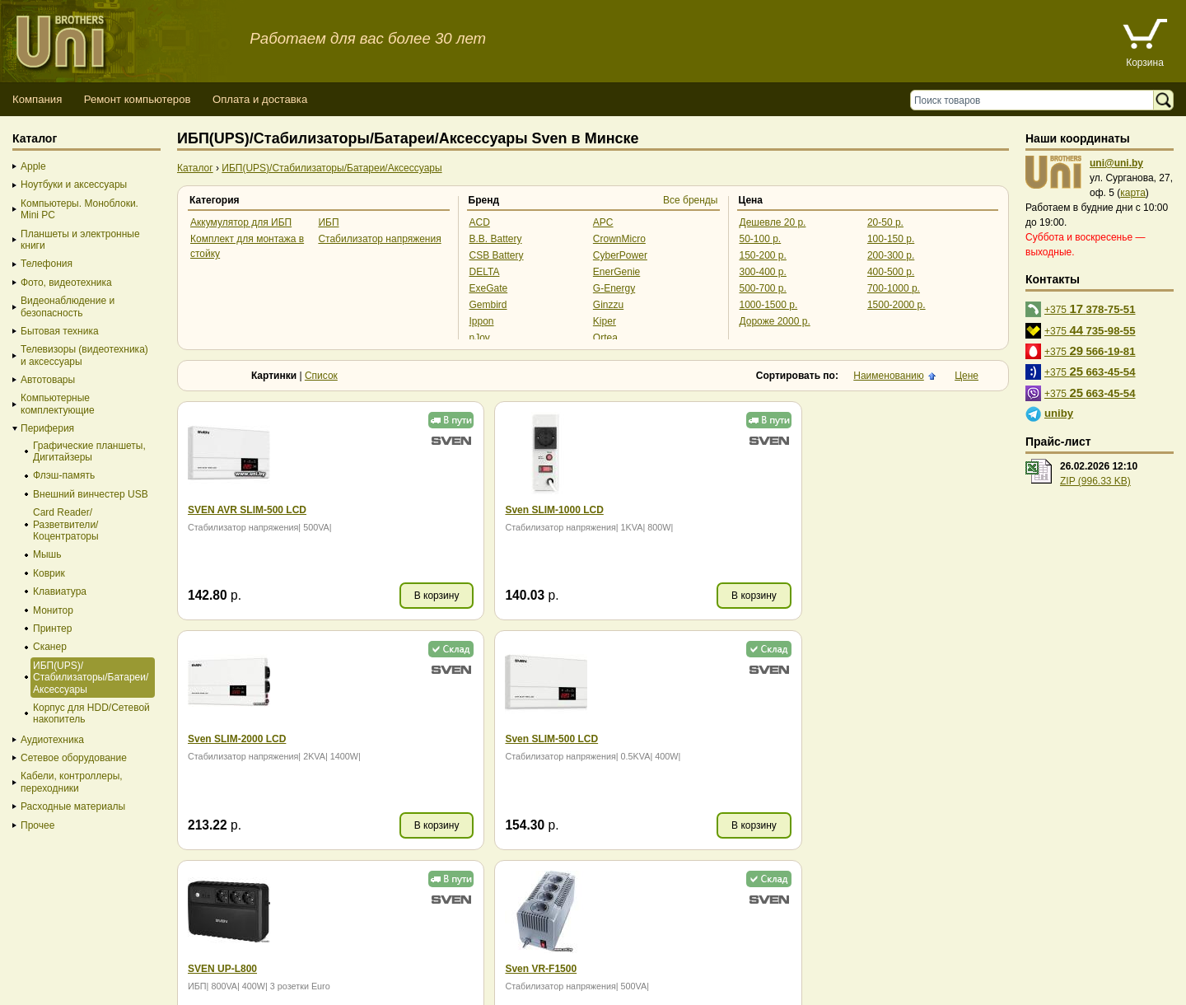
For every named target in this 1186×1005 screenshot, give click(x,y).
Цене (966, 375)
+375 (1090, 309)
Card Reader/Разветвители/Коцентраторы (66, 524)
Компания (37, 99)
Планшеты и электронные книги (80, 239)
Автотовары (48, 380)
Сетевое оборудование (74, 758)
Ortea (605, 338)
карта (1133, 193)
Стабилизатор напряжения (379, 239)
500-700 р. (763, 288)
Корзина (1145, 62)
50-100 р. (761, 239)
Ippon (481, 321)
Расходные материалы (73, 806)
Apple (33, 166)
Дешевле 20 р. (773, 222)
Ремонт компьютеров (137, 99)
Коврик (49, 573)
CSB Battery (496, 255)
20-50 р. (885, 222)
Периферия (47, 428)
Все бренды (690, 200)
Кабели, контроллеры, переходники (72, 781)
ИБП (328, 222)
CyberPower (620, 255)
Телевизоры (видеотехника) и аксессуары (84, 355)
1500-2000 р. (896, 305)
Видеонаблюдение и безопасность (67, 306)
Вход (93, 988)
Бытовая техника (60, 331)
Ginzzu (608, 305)
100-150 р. (890, 239)
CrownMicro (619, 239)
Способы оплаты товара (131, 959)
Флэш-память (64, 475)
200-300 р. (890, 255)
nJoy (479, 338)
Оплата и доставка (259, 99)
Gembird (488, 305)
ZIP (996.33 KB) (1095, 481)
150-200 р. (763, 255)
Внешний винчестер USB (90, 494)
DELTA (484, 272)
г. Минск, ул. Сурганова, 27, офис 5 (611, 974)
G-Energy (614, 288)
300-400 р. (763, 272)
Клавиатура (59, 591)
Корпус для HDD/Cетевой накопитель (91, 713)
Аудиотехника (52, 740)
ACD (479, 222)
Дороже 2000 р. (775, 321)
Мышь (47, 554)
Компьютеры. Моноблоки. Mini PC (79, 209)
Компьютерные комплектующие (58, 403)
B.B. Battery (495, 239)
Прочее (37, 825)
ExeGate (488, 288)
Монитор (53, 610)
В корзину (400, 595)
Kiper (604, 321)
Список (321, 375)
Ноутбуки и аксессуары (74, 184)
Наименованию (888, 375)
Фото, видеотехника (66, 282)
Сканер (50, 646)
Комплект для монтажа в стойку (247, 246)
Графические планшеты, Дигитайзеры (89, 451)
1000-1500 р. (769, 305)
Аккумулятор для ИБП (241, 222)
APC (603, 222)
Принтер (52, 628)
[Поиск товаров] (1035, 100)
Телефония (46, 263)
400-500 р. (890, 272)
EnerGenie (616, 272)
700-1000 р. (893, 288)
